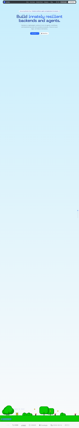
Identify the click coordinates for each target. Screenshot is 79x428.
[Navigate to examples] (77, 213)
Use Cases (32, 2)
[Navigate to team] (77, 217)
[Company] (46, 2)
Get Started (71, 2)
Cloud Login (63, 2)
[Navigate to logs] (77, 214)
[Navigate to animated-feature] (77, 212)
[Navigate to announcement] (77, 211)
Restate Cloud (39, 2)
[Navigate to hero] (77, 210)
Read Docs (44, 33)
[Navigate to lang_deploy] (77, 215)
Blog (52, 2)
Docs (27, 2)
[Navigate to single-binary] (77, 216)
